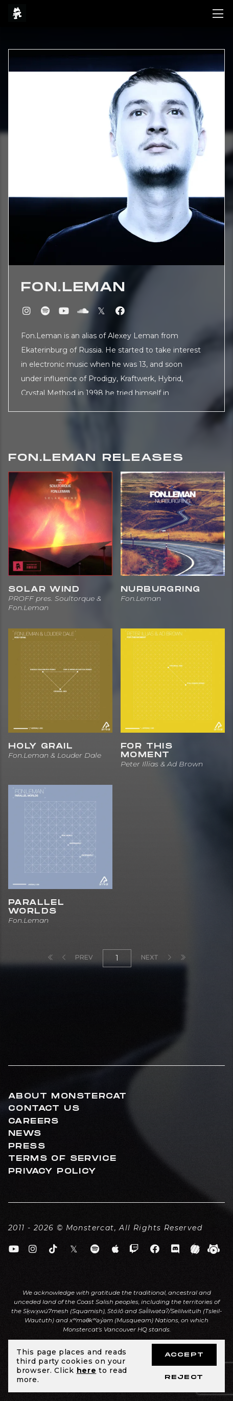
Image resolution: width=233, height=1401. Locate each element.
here (87, 1370)
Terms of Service (62, 1158)
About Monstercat (67, 1096)
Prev (77, 957)
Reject (184, 1377)
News (25, 1133)
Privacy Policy (52, 1171)
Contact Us (44, 1108)
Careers (33, 1121)
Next (156, 957)
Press (26, 1146)
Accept (184, 1355)
